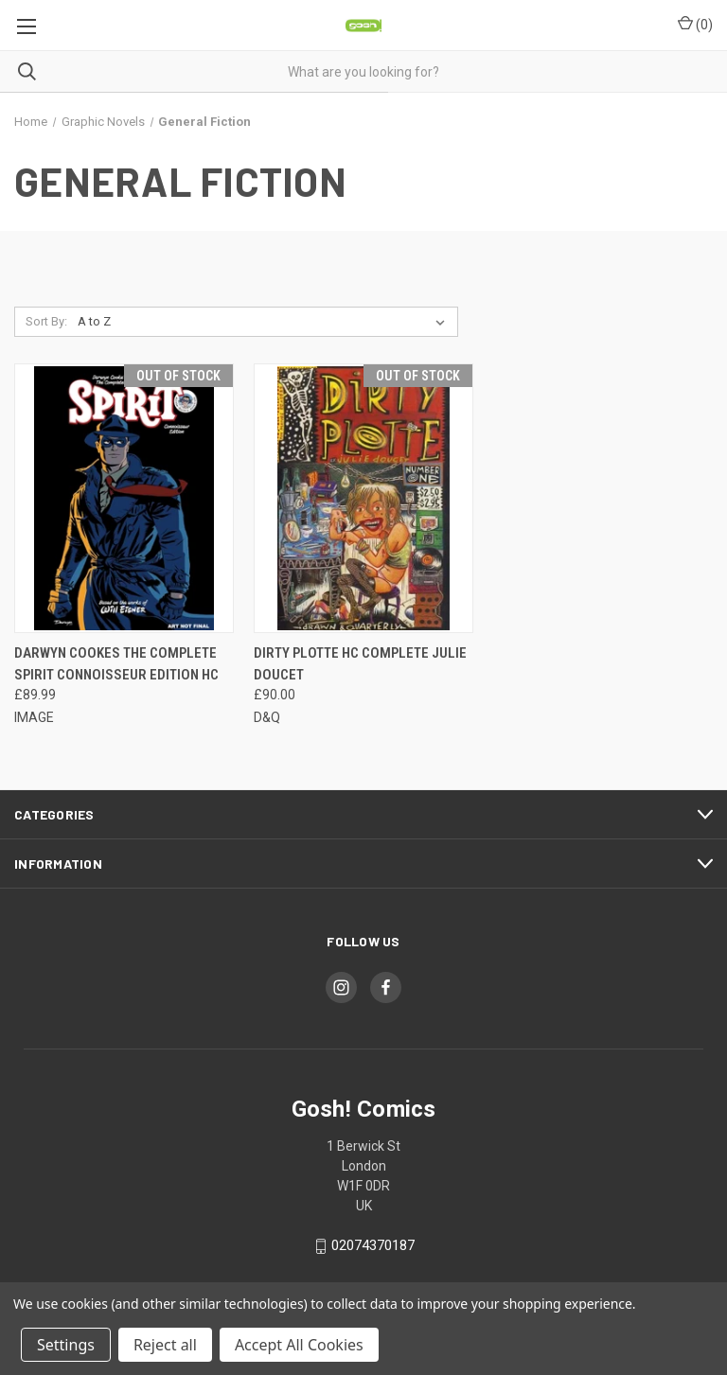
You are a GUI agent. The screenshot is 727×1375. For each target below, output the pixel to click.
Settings (66, 1344)
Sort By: (46, 321)
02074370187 (373, 1246)
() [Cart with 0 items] (695, 23)
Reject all (165, 1344)
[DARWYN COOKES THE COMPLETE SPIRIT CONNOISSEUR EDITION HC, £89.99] (124, 498)
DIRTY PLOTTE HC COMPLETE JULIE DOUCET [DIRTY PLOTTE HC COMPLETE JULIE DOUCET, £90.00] (360, 663)
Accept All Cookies (299, 1344)
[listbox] (265, 322)
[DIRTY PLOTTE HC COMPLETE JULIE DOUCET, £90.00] (363, 498)
